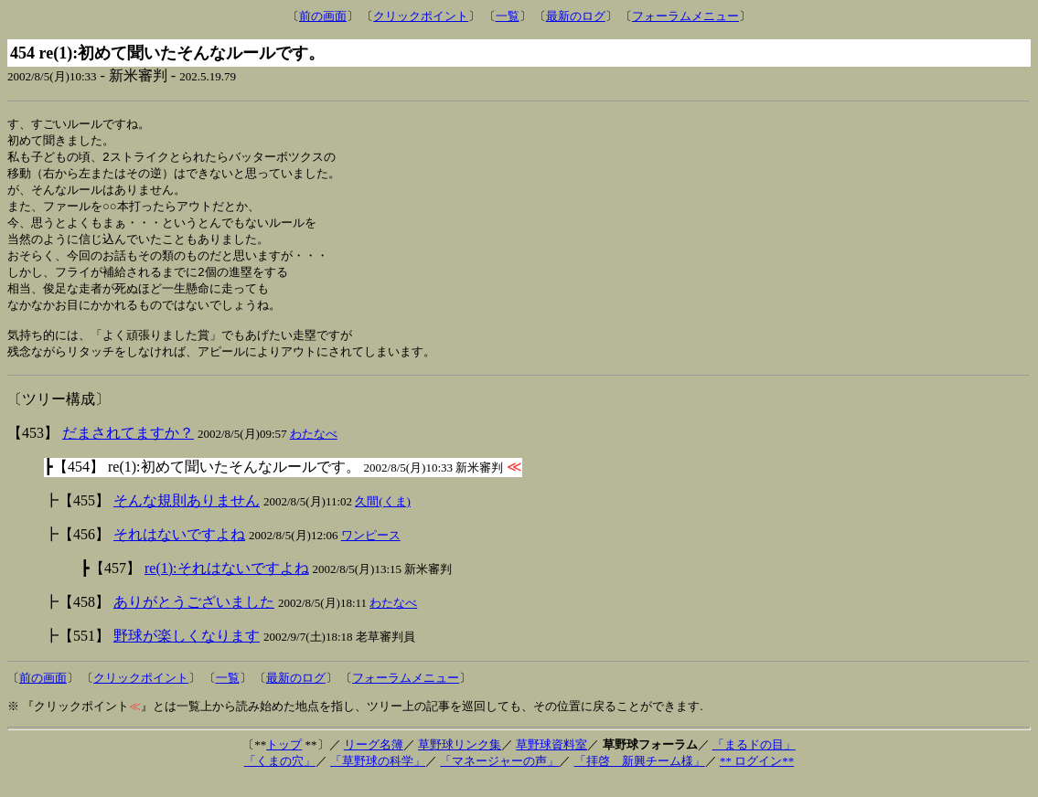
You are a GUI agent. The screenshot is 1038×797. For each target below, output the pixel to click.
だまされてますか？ (128, 448)
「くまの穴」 (280, 776)
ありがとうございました (193, 617)
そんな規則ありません (186, 516)
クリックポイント (420, 16)
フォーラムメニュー (685, 16)
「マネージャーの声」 (499, 776)
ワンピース (371, 551)
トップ (284, 760)
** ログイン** (757, 776)
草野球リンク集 (459, 760)
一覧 (507, 16)
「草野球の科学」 (377, 776)
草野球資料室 (551, 760)
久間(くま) (383, 517)
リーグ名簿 (373, 760)
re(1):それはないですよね (226, 583)
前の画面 (323, 16)
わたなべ (313, 449)
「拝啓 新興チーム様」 (639, 776)
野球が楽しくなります (186, 651)
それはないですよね (179, 550)
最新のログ (575, 16)
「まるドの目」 (754, 760)
